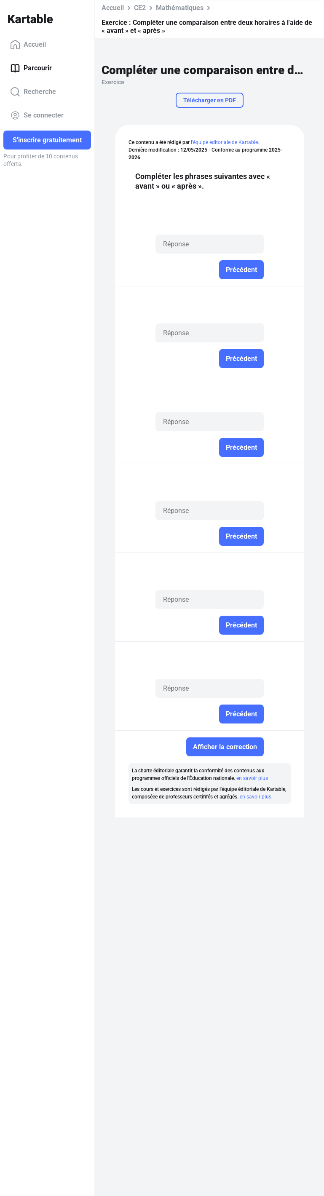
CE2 (140, 8)
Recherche (33, 92)
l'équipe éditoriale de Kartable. (225, 142)
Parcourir (31, 68)
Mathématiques (180, 8)
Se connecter (37, 115)
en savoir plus (252, 778)
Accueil (28, 45)
